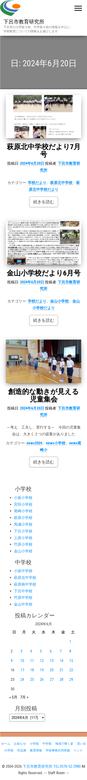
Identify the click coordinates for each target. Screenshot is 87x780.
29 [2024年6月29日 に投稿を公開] (71, 679)
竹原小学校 (23, 544)
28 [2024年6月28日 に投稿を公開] (61, 679)
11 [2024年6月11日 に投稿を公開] (32, 661)
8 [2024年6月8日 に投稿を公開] (70, 651)
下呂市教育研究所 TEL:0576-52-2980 (52, 766)
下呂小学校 (23, 531)
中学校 (47, 743)
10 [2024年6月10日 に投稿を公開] (22, 661)
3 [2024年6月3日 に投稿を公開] (21, 651)
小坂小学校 (23, 497)
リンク (78, 750)
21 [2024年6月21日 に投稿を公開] (61, 670)
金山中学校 (23, 604)
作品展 (21, 750)
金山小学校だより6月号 (44, 273)
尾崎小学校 (23, 511)
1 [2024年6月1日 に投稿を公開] (70, 641)
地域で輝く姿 (64, 743)
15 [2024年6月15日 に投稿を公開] (71, 661)
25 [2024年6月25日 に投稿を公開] (32, 679)
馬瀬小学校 (23, 524)
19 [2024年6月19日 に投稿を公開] (42, 670)
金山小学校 (59, 301)
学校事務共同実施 (58, 750)
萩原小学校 (23, 517)
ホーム (5, 743)
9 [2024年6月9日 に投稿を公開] (12, 661)
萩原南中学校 (25, 584)
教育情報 (36, 750)
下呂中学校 (23, 591)
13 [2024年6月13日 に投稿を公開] (52, 661)
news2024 (34, 443)
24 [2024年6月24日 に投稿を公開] (22, 679)
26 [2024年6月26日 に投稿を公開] (42, 679)
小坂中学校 (23, 571)
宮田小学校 (23, 504)
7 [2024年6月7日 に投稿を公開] (60, 651)
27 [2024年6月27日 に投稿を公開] (52, 679)
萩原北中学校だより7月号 (44, 150)
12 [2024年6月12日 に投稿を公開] (42, 661)
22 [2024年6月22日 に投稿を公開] (71, 670)
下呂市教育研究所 (23, 22)
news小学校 (55, 443)
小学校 (34, 743)
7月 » (24, 697)
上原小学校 (23, 538)
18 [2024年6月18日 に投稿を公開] (32, 670)
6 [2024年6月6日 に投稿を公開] (51, 651)
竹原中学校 (23, 597)
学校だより (37, 182)
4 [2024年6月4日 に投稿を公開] (31, 651)
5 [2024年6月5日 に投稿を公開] (41, 651)
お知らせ (20, 743)
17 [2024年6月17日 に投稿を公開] (22, 670)
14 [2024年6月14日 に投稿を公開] (61, 661)
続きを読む (43, 201)
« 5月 (13, 697)
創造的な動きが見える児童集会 (43, 395)
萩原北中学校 (61, 182)
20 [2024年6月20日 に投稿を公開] (52, 670)
